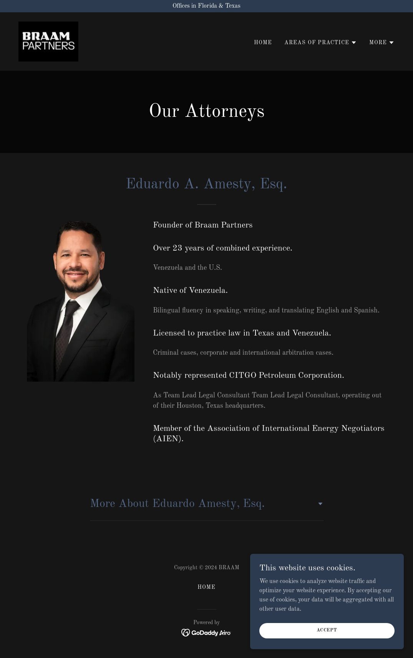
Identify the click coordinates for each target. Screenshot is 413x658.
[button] (320, 42)
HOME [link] (263, 42)
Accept (327, 646)
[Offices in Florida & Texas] (206, 6)
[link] (48, 41)
